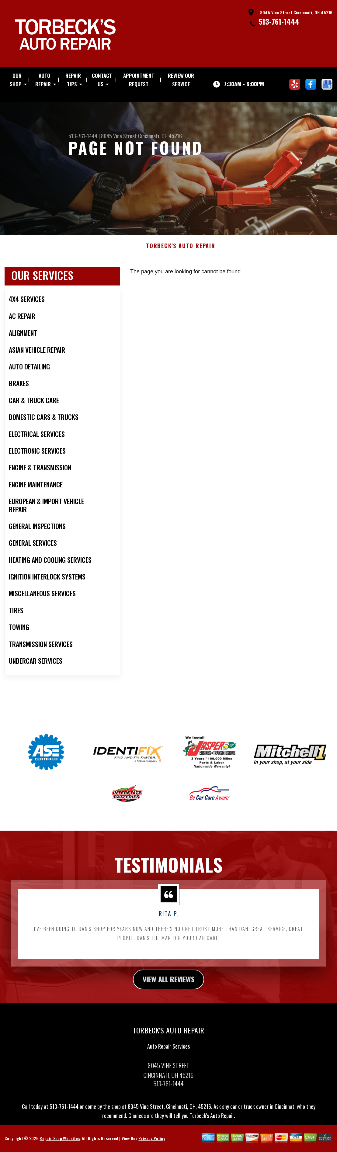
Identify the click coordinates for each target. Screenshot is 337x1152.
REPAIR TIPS (73, 80)
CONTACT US (102, 80)
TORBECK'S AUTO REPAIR (180, 249)
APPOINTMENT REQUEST (138, 80)
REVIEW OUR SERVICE (181, 80)
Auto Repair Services (168, 1049)
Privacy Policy (151, 1141)
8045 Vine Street (119, 136)
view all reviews (168, 982)
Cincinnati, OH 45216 (160, 136)
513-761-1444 (279, 21)
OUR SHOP (16, 80)
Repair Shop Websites (60, 1141)
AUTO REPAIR (43, 80)
